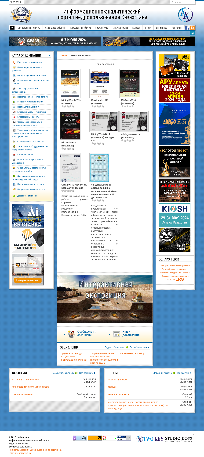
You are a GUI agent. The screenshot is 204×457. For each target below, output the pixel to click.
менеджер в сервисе (118, 394)
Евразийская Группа (169, 272)
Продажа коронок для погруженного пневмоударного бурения (74, 356)
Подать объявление (115, 347)
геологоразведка (183, 266)
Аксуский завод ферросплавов (175, 269)
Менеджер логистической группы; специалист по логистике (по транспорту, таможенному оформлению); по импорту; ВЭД (138, 405)
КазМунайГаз (166, 266)
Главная (64, 55)
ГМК (174, 266)
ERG (179, 279)
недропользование (180, 276)
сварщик (112, 387)
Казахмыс (166, 276)
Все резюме (183, 373)
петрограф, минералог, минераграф (30, 387)
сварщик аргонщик (117, 379)
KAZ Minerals (184, 272)
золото (171, 279)
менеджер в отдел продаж (25, 379)
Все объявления (138, 347)
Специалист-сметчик (22, 394)
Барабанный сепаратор (132, 353)
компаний (26, 55)
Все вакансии (86, 373)
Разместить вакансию (63, 373)
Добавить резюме (162, 373)
